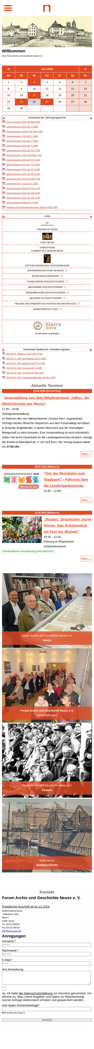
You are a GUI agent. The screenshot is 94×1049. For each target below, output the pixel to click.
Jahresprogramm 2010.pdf (23, 198)
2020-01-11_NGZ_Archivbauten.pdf (26, 359)
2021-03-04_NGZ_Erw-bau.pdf (24, 368)
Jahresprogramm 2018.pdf (23, 160)
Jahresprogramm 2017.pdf (23, 165)
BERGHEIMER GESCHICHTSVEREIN (45, 287)
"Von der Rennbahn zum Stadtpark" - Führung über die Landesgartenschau (66, 479)
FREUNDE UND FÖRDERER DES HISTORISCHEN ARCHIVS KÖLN (45, 304)
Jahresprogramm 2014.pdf (23, 179)
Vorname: (9, 941)
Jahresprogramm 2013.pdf (22, 184)
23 (21, 101)
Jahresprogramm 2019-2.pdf (24, 155)
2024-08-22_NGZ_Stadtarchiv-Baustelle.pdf (30, 378)
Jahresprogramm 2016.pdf (23, 169)
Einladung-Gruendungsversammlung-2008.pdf (32, 207)
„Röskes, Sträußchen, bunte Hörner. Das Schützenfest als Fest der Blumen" (68, 525)
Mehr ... (86, 454)
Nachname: (10, 950)
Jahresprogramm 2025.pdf (22, 127)
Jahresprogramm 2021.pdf (22, 146)
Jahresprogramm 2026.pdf (23, 122)
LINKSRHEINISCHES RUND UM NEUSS (45, 271)
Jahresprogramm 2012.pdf (23, 188)
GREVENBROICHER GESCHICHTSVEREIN (46, 293)
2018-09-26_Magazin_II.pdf (24, 354)
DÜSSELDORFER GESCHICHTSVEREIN (45, 282)
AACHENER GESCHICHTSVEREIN (45, 298)
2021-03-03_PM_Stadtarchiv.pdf (25, 363)
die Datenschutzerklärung (36, 993)
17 (34, 95)
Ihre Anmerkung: (13, 969)
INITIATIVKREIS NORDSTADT (45, 276)
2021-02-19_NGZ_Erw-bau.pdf (25, 373)
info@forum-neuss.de (11, 931)
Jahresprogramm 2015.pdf (23, 174)
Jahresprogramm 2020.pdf (23, 150)
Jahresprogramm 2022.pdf (22, 141)
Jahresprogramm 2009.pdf (22, 203)
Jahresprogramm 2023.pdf (22, 136)
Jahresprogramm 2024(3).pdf (24, 132)
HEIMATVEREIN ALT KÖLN (45, 309)
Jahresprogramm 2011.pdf (23, 193)
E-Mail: (7, 960)
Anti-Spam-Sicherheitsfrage (21, 1005)
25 (47, 101)
